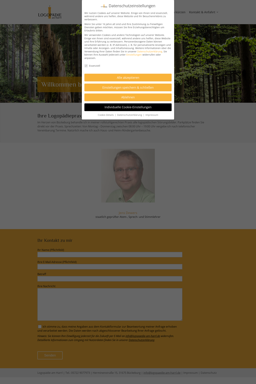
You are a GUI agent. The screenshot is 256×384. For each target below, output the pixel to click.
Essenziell (92, 64)
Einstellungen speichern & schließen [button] (128, 86)
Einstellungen (134, 53)
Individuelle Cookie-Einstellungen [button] (128, 106)
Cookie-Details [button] (106, 114)
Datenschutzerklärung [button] (130, 114)
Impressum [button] (151, 114)
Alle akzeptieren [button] (128, 77)
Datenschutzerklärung (149, 50)
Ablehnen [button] (128, 96)
